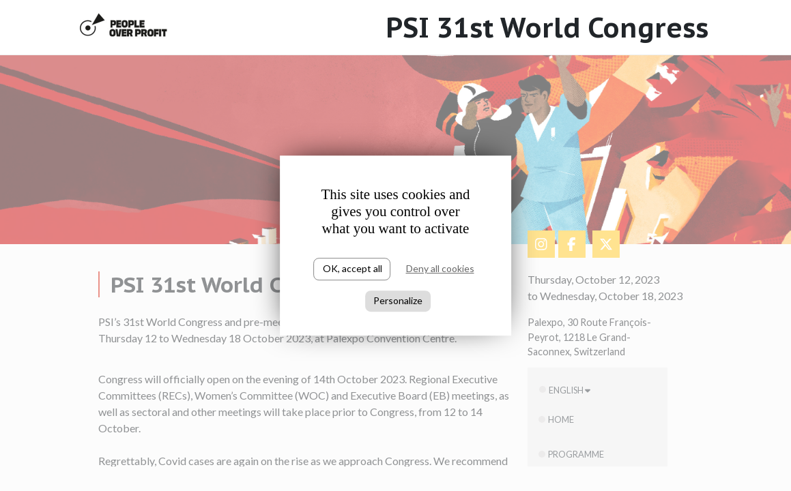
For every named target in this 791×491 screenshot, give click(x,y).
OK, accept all (352, 268)
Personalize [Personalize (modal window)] (397, 300)
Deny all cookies (440, 268)
